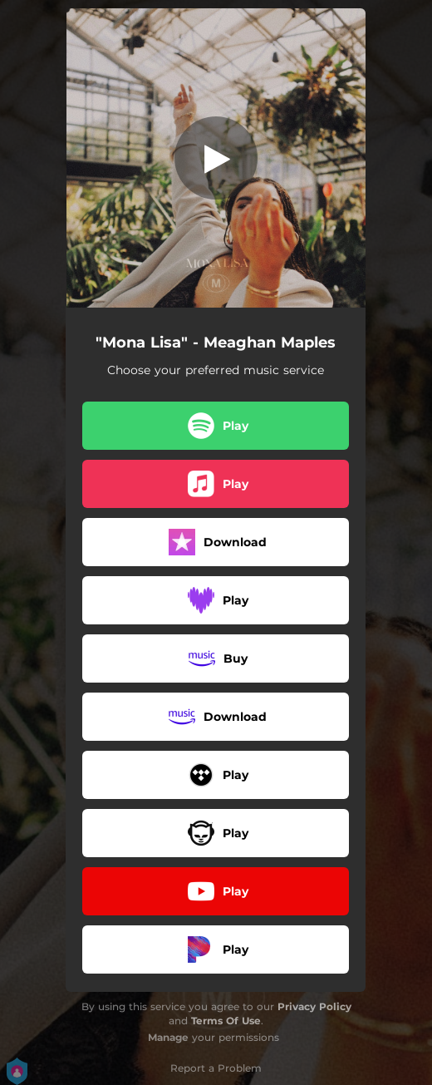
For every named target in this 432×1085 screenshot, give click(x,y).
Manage (168, 1037)
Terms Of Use (226, 1020)
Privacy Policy (314, 1006)
